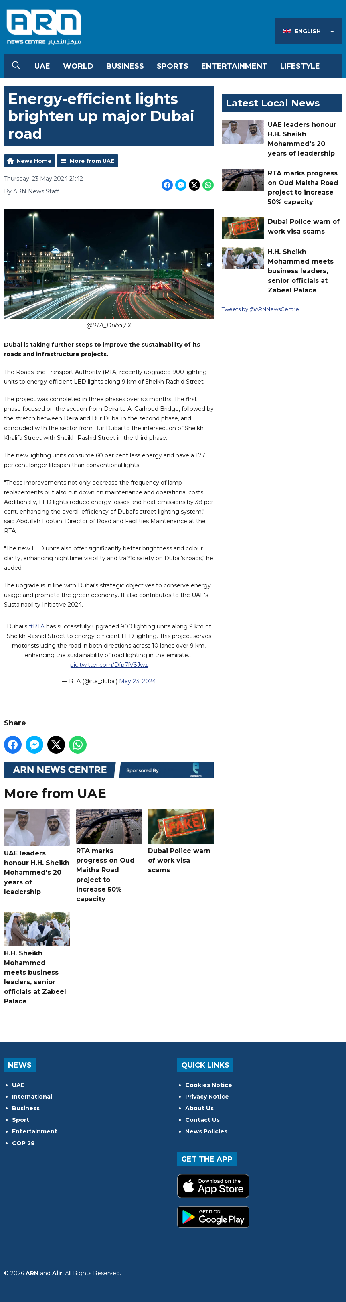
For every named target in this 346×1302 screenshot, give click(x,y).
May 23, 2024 (137, 681)
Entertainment (234, 66)
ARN (32, 1273)
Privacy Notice (207, 1096)
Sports (172, 66)
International (32, 1096)
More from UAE (92, 161)
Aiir (57, 1273)
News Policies (206, 1131)
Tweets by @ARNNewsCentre (260, 309)
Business (125, 66)
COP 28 (23, 1143)
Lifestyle (300, 66)
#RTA (37, 626)
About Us (199, 1108)
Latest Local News (273, 103)
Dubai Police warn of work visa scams (181, 841)
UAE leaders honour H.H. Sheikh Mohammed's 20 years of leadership (37, 852)
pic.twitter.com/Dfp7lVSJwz (109, 664)
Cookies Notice (208, 1085)
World (78, 66)
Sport (20, 1119)
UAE (42, 66)
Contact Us (202, 1119)
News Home (34, 161)
